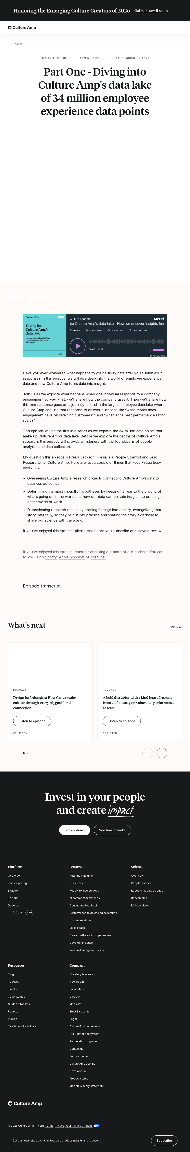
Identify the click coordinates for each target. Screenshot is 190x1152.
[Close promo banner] (179, 10)
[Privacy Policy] (157, 307)
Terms (49, 1077)
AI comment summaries (84, 850)
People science (141, 835)
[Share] (75, 282)
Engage (13, 842)
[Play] (78, 298)
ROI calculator (140, 857)
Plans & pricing (17, 835)
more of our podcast (130, 504)
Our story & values (81, 926)
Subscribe (164, 1092)
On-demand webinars (22, 978)
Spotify (51, 509)
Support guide (78, 1008)
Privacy (59, 1077)
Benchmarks (139, 850)
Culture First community (84, 978)
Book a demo (75, 782)
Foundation (76, 941)
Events (12, 941)
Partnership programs (83, 993)
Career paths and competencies (90, 887)
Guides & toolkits (19, 956)
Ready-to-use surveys (84, 842)
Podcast (18, 44)
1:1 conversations (80, 872)
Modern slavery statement (86, 1038)
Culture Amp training (82, 1016)
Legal (73, 971)
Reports (13, 963)
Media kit (75, 956)
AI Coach (16, 864)
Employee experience (56, 58)
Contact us (76, 1001)
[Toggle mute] (150, 302)
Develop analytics (81, 895)
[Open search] (167, 27)
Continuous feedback (83, 857)
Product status (78, 1030)
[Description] (138, 282)
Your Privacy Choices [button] (79, 1077)
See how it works (112, 782)
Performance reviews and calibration (93, 865)
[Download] (115, 282)
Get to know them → (151, 10)
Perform (13, 850)
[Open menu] (179, 27)
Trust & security (79, 963)
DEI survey (76, 835)
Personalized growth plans (86, 902)
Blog (11, 926)
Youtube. (98, 509)
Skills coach (77, 880)
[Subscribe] (93, 282)
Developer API (78, 1023)
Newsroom (76, 934)
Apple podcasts (72, 509)
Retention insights (81, 828)
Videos (12, 971)
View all (176, 579)
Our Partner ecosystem (84, 986)
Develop (13, 857)
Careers (74, 948)
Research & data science (147, 842)
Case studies (16, 948)
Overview (14, 828)
